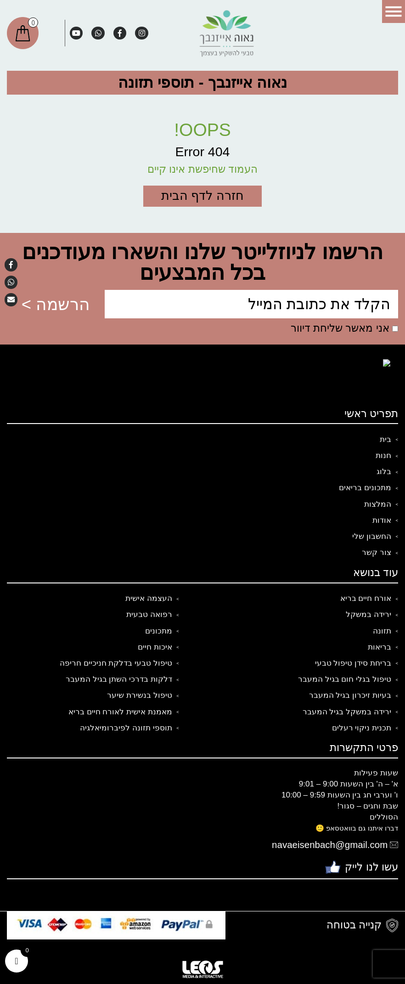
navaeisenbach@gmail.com (330, 844)
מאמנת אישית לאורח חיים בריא (120, 711)
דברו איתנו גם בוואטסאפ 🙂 (356, 828)
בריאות (379, 647)
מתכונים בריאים (365, 487)
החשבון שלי (371, 536)
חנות (383, 455)
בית (385, 439)
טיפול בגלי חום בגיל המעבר (344, 679)
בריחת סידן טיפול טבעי (353, 663)
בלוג (384, 471)
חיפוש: (52, 33)
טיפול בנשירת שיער (139, 695)
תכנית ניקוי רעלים (362, 728)
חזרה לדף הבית (202, 196)
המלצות (377, 504)
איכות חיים (155, 647)
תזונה (382, 631)
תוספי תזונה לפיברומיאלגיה (126, 728)
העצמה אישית (148, 598)
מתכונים (158, 631)
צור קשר (376, 552)
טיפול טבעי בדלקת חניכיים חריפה (116, 663)
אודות (381, 520)
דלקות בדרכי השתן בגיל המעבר (119, 679)
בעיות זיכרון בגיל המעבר (350, 695)
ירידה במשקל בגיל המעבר (347, 711)
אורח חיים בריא (366, 598)
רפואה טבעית (149, 614)
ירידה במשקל (368, 614)
